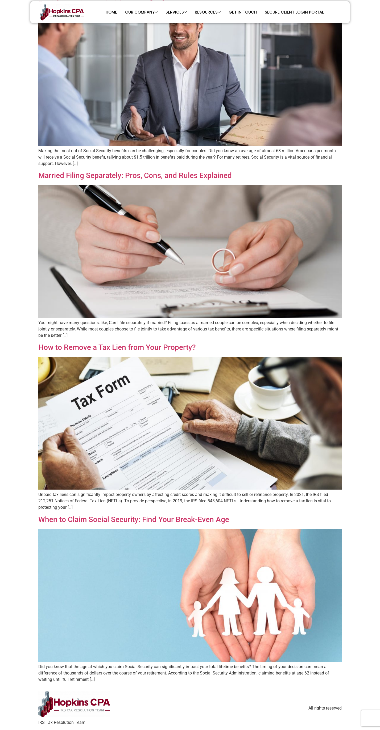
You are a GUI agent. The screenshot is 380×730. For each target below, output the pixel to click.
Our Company (141, 12)
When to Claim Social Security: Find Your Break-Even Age (133, 519)
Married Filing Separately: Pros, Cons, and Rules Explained (135, 175)
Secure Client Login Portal (294, 12)
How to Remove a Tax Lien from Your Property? (117, 347)
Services (176, 12)
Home (111, 12)
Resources (208, 12)
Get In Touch (243, 12)
